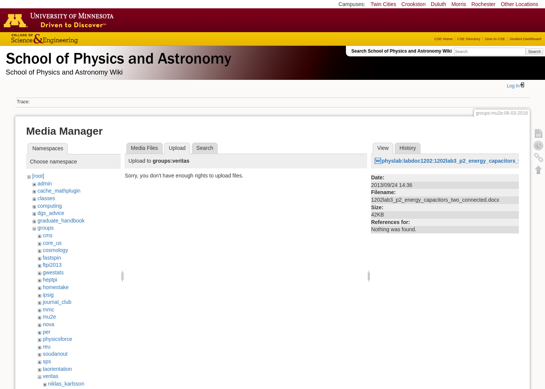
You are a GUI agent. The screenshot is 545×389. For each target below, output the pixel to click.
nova (48, 324)
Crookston (414, 4)
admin (44, 183)
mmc (48, 310)
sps (47, 361)
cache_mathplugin (59, 191)
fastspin (52, 258)
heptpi (50, 280)
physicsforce (57, 339)
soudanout (55, 354)
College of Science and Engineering (68, 38)
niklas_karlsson (66, 384)
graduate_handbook (61, 221)
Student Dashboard (525, 39)
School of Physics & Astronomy (117, 57)
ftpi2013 (52, 265)
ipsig (48, 295)
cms (48, 235)
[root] (38, 176)
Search (534, 51)
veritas (50, 376)
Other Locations (519, 4)
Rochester (483, 4)
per (46, 332)
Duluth (438, 4)
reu (46, 347)
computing (49, 206)
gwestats (53, 272)
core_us (52, 243)
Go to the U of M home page (60, 20)
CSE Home (443, 39)
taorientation (57, 369)
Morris (459, 4)
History (407, 148)
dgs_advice (50, 213)
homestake (56, 287)
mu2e (49, 317)
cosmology (55, 250)
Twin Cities (383, 4)
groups (45, 228)
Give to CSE (495, 39)
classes (46, 198)
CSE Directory (468, 39)
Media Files (144, 148)
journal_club (57, 302)
